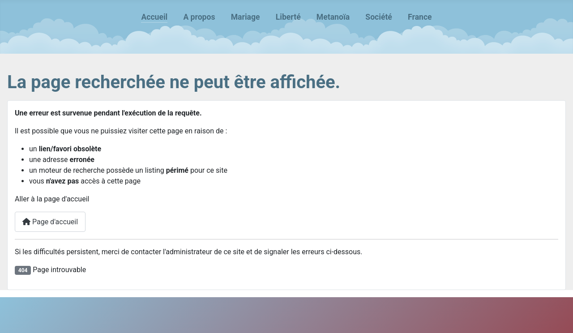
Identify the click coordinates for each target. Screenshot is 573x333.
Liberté (288, 17)
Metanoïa (333, 17)
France (420, 17)
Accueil (154, 17)
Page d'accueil (50, 222)
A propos (199, 17)
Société (378, 17)
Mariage (245, 17)
